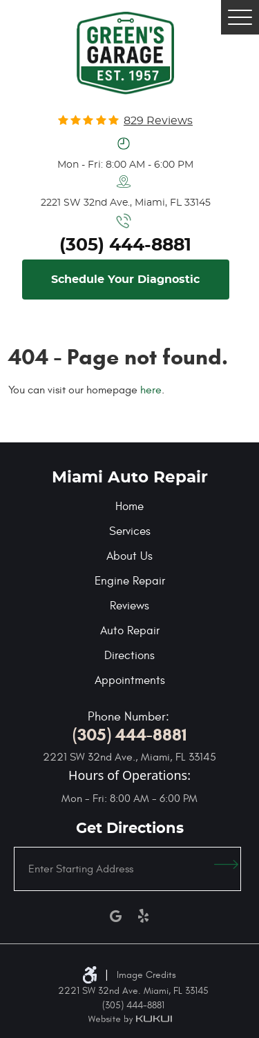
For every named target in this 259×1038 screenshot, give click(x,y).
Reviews (129, 606)
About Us (129, 556)
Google (116, 916)
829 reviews (158, 120)
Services (130, 531)
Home (129, 506)
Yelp (143, 916)
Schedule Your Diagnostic (125, 279)
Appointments (130, 680)
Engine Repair (130, 581)
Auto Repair (130, 631)
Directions (129, 656)
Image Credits (146, 975)
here (151, 390)
